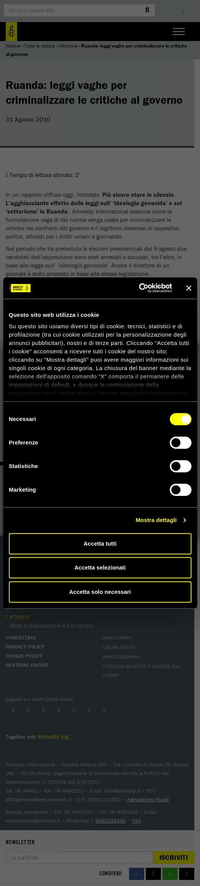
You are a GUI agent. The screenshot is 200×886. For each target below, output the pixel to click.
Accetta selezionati (100, 567)
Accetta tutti (100, 543)
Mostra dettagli (155, 520)
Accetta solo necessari (100, 592)
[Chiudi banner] (188, 288)
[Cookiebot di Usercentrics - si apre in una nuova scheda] (139, 288)
